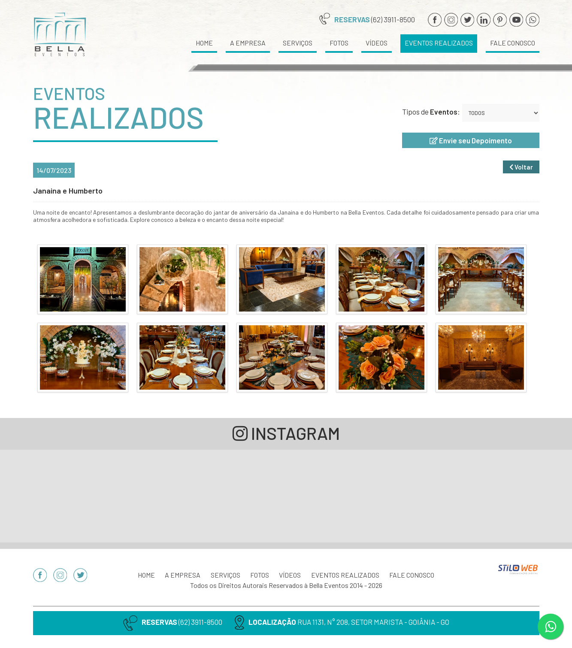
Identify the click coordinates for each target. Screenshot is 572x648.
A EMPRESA (248, 43)
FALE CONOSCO (512, 43)
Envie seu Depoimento (471, 140)
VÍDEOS (376, 43)
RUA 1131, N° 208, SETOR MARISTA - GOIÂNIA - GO (373, 622)
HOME (204, 43)
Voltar (521, 169)
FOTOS (339, 43)
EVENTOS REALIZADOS (439, 43)
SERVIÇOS (297, 43)
